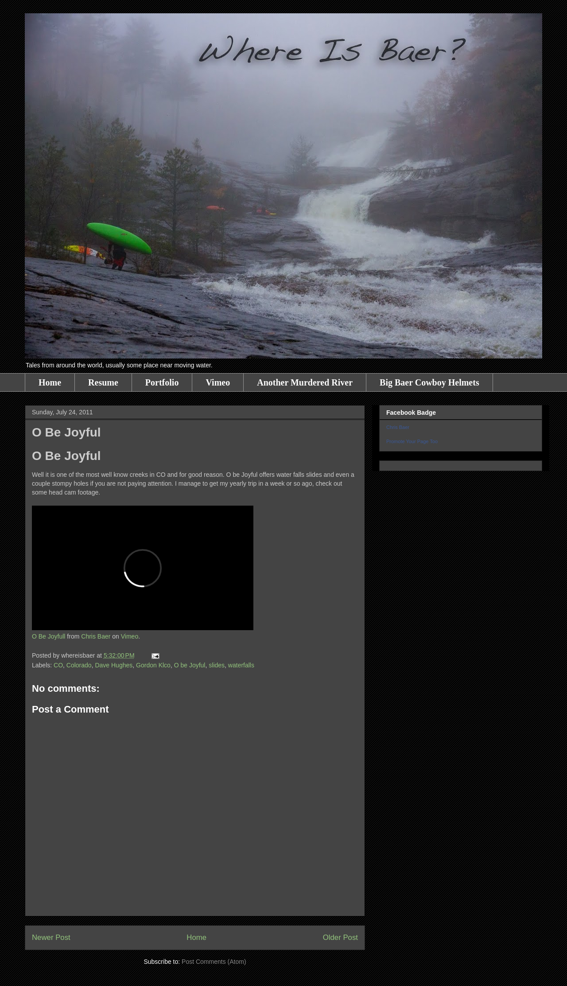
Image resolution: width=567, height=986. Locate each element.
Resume (103, 382)
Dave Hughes (113, 665)
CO (58, 665)
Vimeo (218, 382)
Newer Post (51, 937)
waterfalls (241, 665)
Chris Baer (95, 636)
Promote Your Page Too (412, 441)
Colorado (79, 665)
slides (217, 665)
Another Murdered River (305, 382)
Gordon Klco (153, 665)
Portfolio (162, 382)
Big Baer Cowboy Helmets (429, 382)
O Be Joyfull (48, 636)
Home (50, 382)
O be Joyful (190, 665)
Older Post (340, 937)
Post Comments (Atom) (214, 961)
